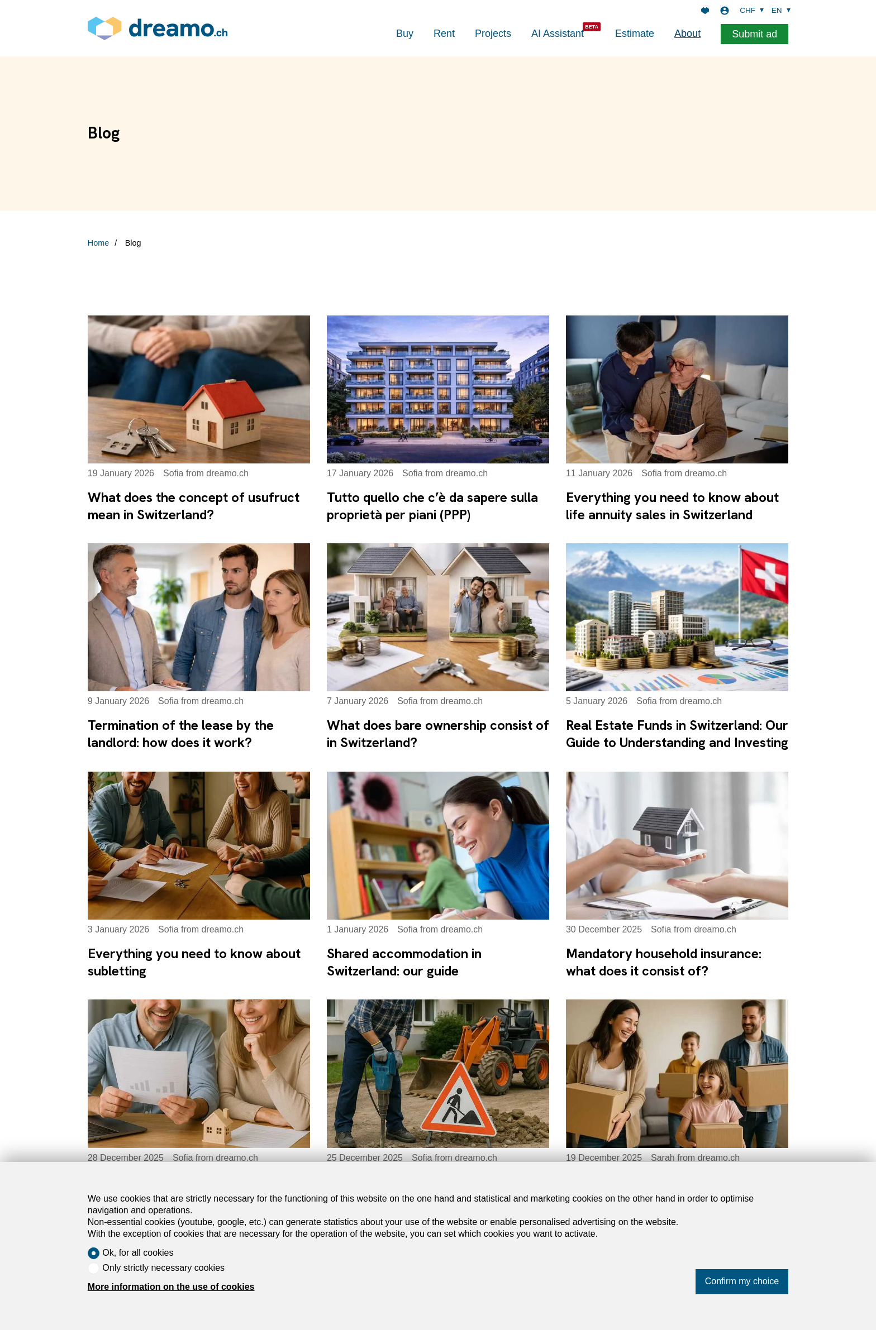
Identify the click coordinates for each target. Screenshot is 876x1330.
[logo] (157, 28)
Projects (493, 33)
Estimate (634, 33)
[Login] (725, 11)
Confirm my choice (742, 1281)
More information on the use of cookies (171, 1286)
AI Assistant (557, 33)
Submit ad (754, 34)
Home (98, 242)
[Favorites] (705, 11)
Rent (444, 33)
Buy (404, 33)
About (687, 33)
